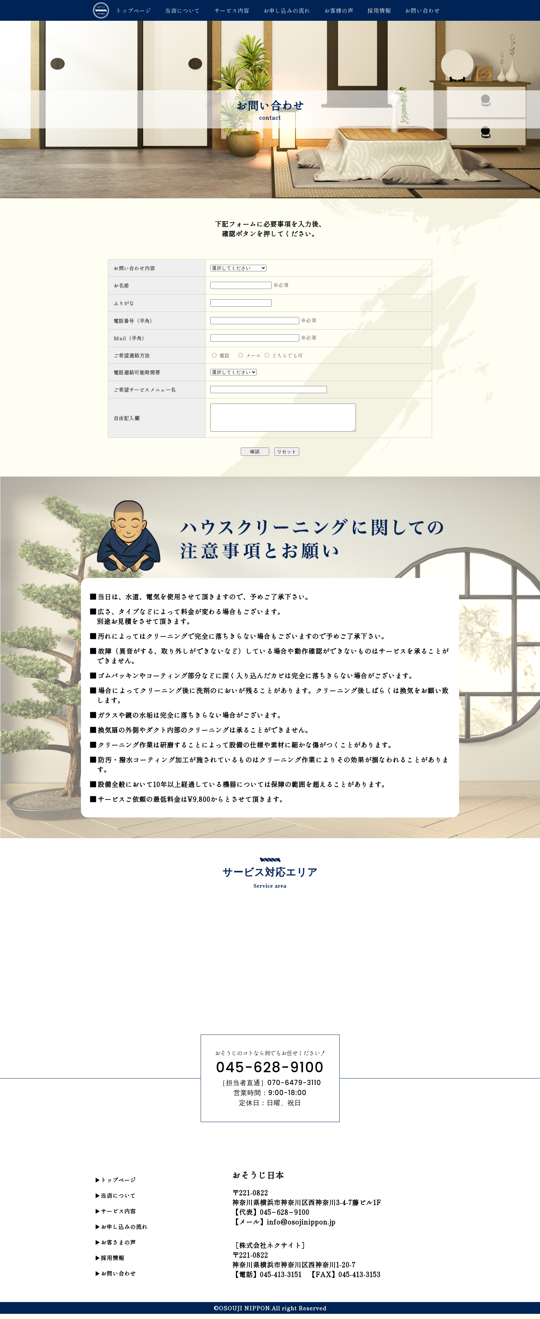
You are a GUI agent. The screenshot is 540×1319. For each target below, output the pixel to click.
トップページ (133, 10)
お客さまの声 (118, 1247)
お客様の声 (339, 10)
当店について (182, 10)
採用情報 (379, 10)
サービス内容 (231, 10)
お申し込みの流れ (286, 10)
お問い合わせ (422, 10)
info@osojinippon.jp (301, 1227)
